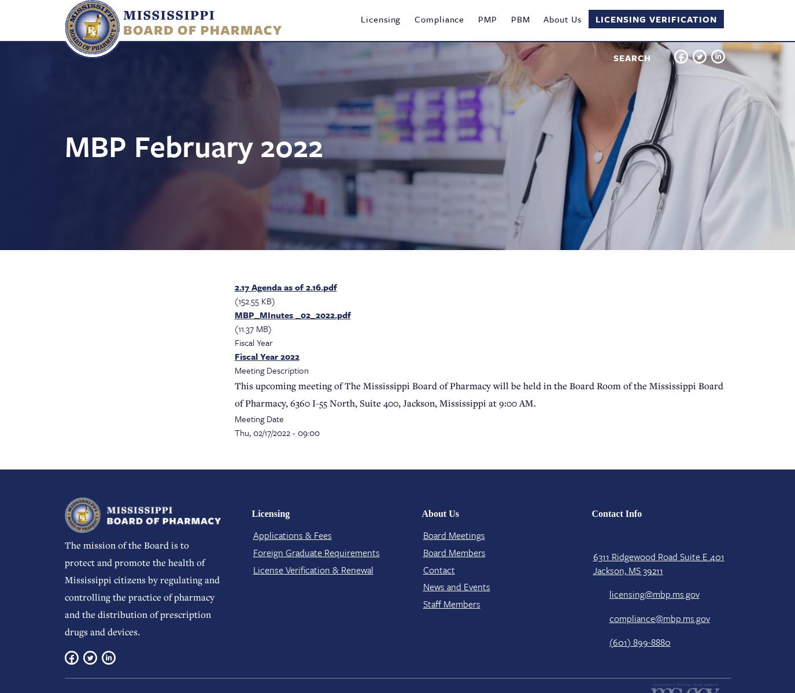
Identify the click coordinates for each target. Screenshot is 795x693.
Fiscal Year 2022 (267, 356)
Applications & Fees (292, 535)
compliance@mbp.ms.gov (659, 618)
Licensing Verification (656, 19)
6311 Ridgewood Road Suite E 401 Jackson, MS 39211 (658, 564)
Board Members (454, 553)
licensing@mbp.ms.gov (654, 594)
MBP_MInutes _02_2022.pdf (293, 314)
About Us (562, 19)
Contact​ (439, 570)
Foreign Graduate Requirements (316, 553)
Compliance (439, 19)
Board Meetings (454, 535)
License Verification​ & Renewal (313, 570)
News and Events (456, 587)
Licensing (381, 19)
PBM (520, 19)
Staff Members (451, 604)
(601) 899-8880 (640, 642)
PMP (487, 19)
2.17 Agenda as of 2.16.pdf (286, 287)
